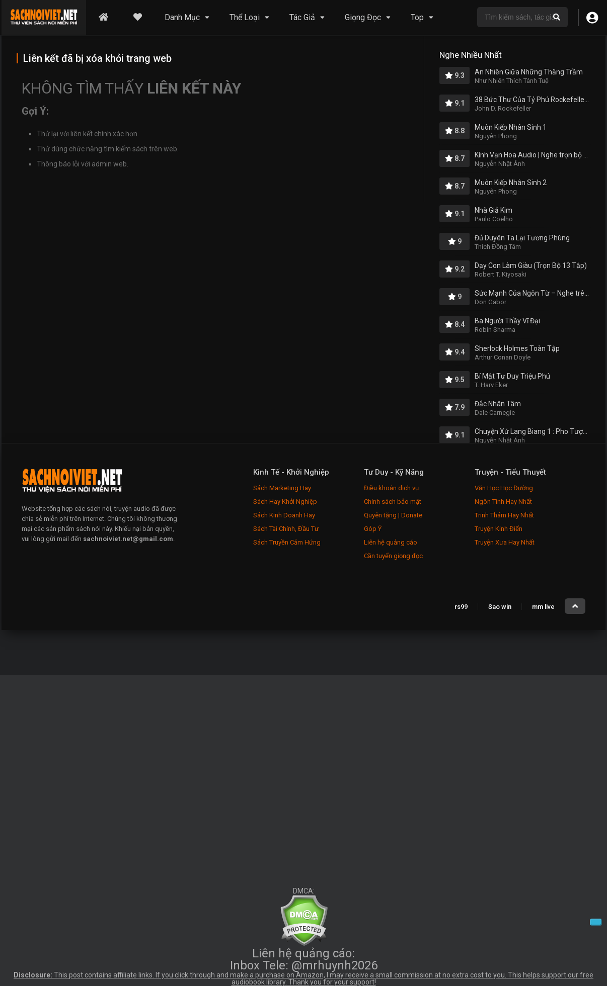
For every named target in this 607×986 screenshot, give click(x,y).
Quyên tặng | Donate (393, 515)
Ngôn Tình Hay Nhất (503, 501)
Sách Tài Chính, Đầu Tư (286, 528)
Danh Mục (182, 17)
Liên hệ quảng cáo (390, 542)
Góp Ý (373, 528)
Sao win (499, 606)
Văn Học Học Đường (504, 488)
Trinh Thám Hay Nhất (504, 515)
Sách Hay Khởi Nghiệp (285, 501)
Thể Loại (245, 17)
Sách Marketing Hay (282, 488)
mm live (543, 606)
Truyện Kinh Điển (498, 528)
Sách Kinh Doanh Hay (284, 515)
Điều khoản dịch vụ (391, 488)
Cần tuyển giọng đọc (393, 556)
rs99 (461, 606)
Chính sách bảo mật (392, 501)
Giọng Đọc (363, 17)
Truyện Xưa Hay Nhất (505, 542)
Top (417, 17)
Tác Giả (302, 17)
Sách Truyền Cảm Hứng (287, 542)
